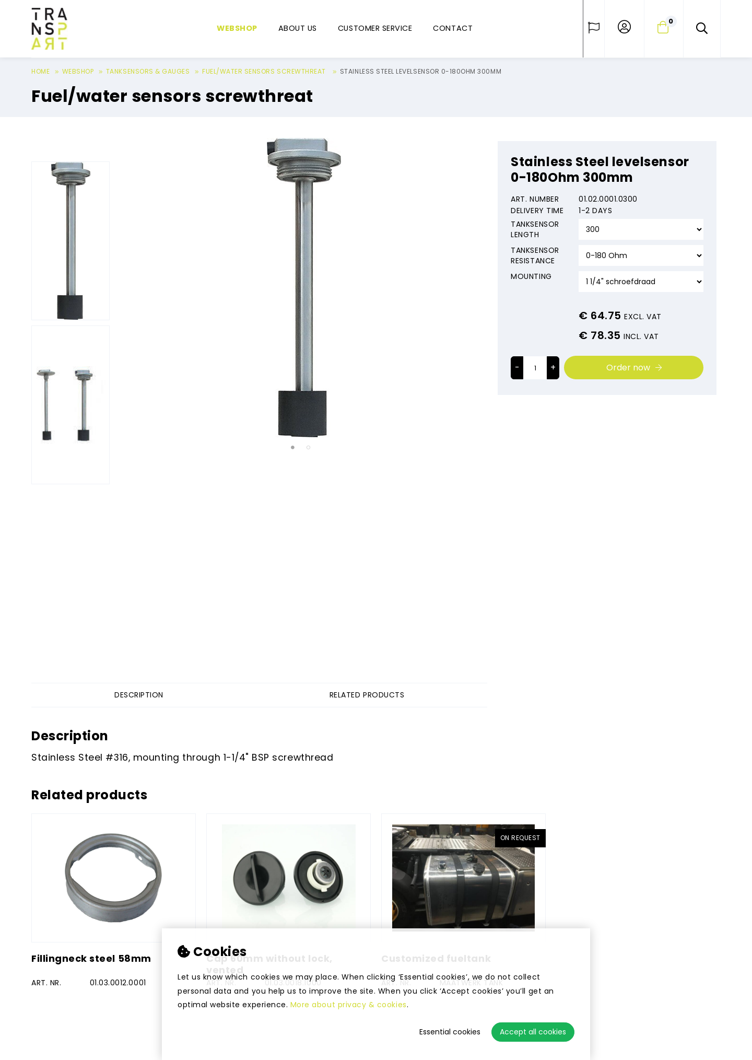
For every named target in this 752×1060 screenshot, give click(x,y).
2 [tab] (308, 448)
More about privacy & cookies (348, 1004)
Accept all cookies (533, 1032)
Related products (367, 695)
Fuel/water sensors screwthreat (264, 71)
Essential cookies (449, 1032)
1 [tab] (293, 448)
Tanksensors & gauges (148, 71)
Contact (453, 28)
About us (297, 28)
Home (40, 71)
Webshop (237, 28)
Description (138, 695)
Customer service (375, 28)
